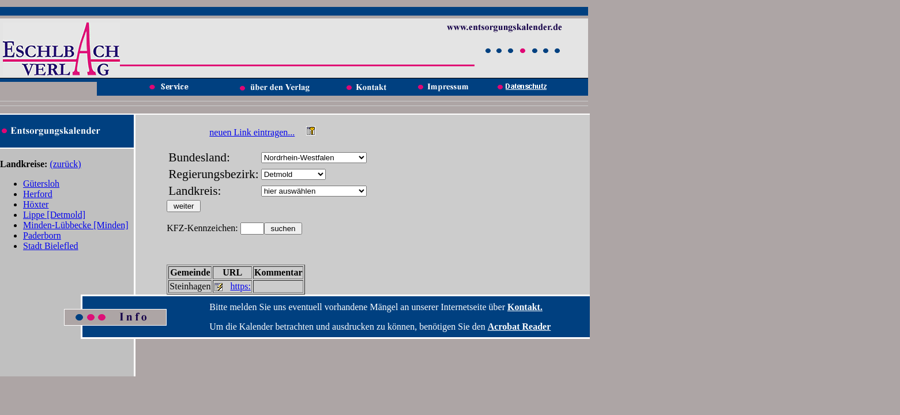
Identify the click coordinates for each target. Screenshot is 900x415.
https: (240, 286)
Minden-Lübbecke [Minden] (76, 225)
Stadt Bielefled (50, 246)
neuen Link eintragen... (252, 132)
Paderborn (42, 235)
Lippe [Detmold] (54, 215)
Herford (37, 194)
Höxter (35, 204)
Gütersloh (41, 183)
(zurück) (65, 164)
